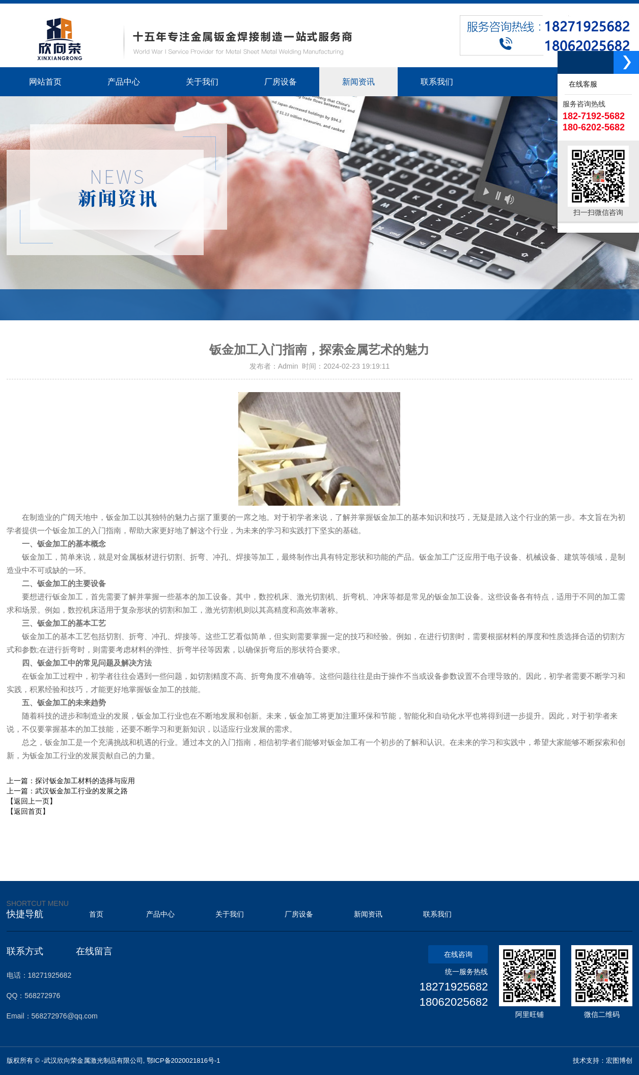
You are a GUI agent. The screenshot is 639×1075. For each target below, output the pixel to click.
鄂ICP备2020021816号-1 (183, 1060)
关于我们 (229, 914)
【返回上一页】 (32, 801)
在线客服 (581, 84)
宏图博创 (619, 1060)
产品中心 (160, 914)
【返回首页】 (28, 811)
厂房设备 (299, 914)
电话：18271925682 (39, 975)
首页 (96, 914)
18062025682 (454, 1002)
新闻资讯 (368, 914)
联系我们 (437, 914)
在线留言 (94, 951)
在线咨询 (458, 954)
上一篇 (71, 781)
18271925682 (454, 986)
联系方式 (25, 951)
